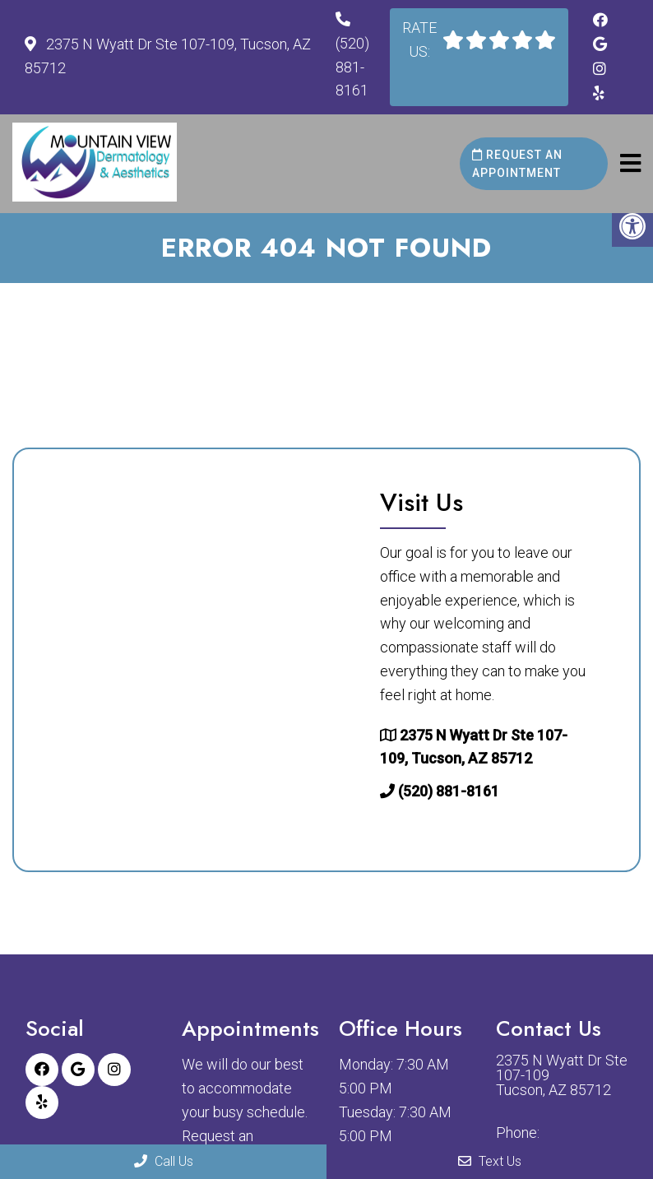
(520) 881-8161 (352, 67)
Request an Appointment (517, 163)
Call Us (163, 1161)
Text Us (489, 1161)
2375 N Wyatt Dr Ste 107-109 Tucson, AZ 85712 (562, 1075)
